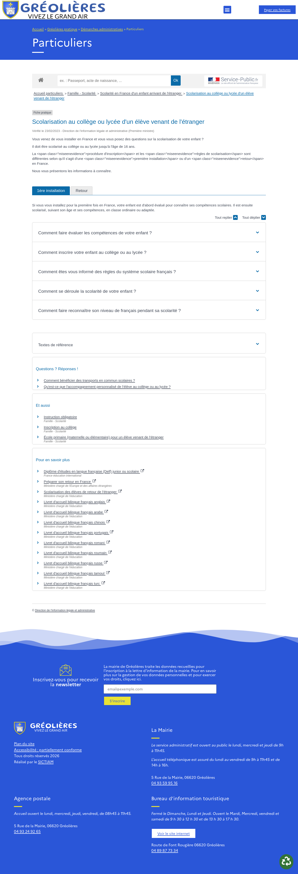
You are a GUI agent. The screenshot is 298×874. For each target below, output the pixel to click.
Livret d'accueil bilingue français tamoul (77, 573)
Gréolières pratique (62, 29)
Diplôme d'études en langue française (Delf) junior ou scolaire (94, 471)
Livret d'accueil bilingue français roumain (78, 553)
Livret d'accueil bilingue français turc (74, 583)
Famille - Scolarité (82, 93)
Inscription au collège (60, 427)
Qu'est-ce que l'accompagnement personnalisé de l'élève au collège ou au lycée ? (107, 387)
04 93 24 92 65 (27, 831)
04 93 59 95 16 (164, 782)
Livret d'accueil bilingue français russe (76, 563)
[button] (227, 9)
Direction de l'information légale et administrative (65, 610)
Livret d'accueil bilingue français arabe (76, 512)
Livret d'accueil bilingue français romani (77, 543)
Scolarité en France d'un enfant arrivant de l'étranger (141, 93)
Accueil (38, 29)
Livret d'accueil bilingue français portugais (78, 532)
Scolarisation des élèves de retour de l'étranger (83, 492)
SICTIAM (46, 761)
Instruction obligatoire (60, 417)
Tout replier (226, 217)
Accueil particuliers (49, 93)
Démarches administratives (102, 29)
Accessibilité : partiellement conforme (48, 749)
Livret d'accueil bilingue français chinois (77, 522)
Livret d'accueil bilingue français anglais (77, 502)
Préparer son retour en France (70, 482)
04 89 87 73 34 (164, 850)
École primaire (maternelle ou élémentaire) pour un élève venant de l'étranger (104, 437)
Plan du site (24, 743)
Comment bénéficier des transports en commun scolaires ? (89, 380)
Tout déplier (254, 217)
